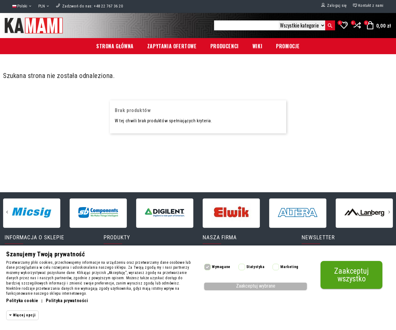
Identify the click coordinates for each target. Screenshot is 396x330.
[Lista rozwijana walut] (44, 6)
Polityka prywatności (67, 300)
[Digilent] (164, 213)
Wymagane (221, 267)
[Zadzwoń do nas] (92, 6)
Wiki (257, 46)
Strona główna (115, 46)
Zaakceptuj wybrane (255, 286)
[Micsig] (31, 213)
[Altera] (297, 213)
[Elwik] (231, 213)
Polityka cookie (22, 300)
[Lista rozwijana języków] (22, 6)
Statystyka (255, 267)
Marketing (289, 267)
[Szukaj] (246, 25)
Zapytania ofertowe (172, 46)
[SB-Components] (98, 213)
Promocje (288, 46)
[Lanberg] (364, 213)
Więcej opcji (24, 315)
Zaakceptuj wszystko (351, 275)
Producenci (224, 46)
